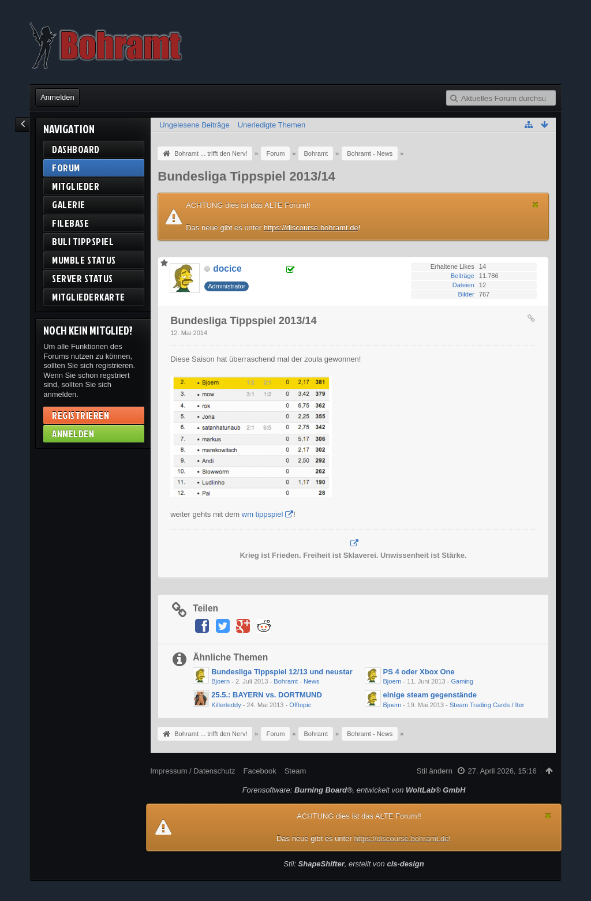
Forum (66, 167)
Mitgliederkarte (88, 296)
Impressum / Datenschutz (192, 771)
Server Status (82, 278)
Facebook (260, 771)
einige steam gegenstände (430, 694)
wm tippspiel (262, 514)
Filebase (70, 223)
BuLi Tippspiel (83, 241)
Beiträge (462, 275)
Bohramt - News (296, 681)
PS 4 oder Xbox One (419, 671)
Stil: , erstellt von (353, 863)
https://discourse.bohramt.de (311, 227)
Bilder (466, 294)
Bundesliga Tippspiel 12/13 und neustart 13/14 (293, 671)
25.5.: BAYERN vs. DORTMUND (266, 694)
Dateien (463, 284)
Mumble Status (84, 259)
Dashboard (76, 149)
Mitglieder (75, 186)
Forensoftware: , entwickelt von (354, 790)
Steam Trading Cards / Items (490, 704)
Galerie (68, 204)
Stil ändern (434, 771)
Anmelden (57, 97)
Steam (295, 771)
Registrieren (80, 415)
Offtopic (300, 704)
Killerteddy (226, 704)
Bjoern (220, 681)
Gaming (462, 681)
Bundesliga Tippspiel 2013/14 (246, 176)
